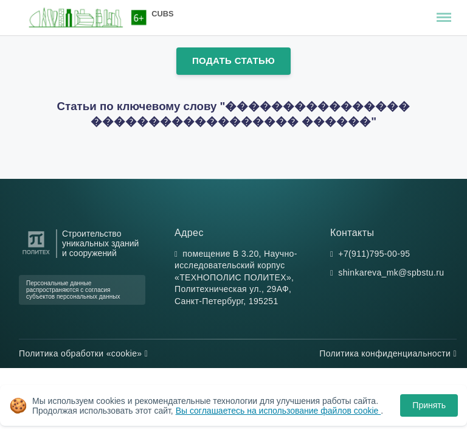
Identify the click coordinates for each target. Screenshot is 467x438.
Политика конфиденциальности (388, 353)
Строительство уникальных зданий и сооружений (100, 243)
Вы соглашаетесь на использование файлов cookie (278, 410)
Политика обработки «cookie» (83, 353)
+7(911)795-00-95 (374, 254)
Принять (429, 405)
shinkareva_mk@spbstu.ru (391, 272)
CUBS (162, 13)
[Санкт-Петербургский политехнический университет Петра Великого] (36, 254)
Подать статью (233, 60)
